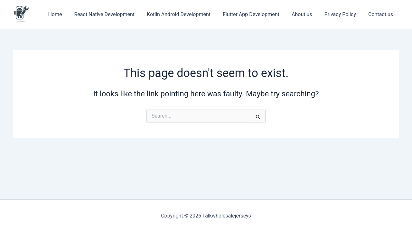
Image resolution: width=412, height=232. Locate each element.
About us (306, 14)
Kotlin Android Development (187, 14)
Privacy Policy (343, 14)
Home (67, 14)
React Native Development (115, 14)
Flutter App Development (257, 14)
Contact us (381, 14)
